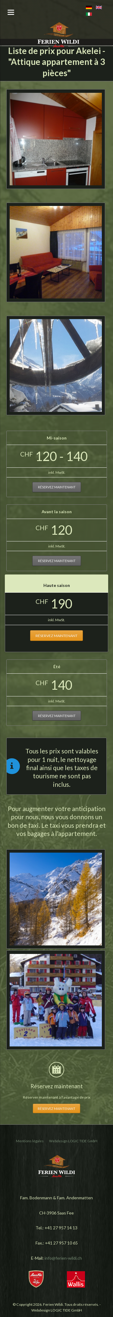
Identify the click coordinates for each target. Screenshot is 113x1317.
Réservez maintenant (57, 487)
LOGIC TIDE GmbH (82, 1141)
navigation (10, 12)
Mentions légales (30, 1141)
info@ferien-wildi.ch (63, 1258)
